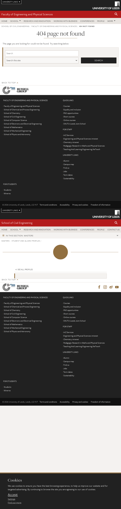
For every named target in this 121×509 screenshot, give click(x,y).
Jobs (65, 171)
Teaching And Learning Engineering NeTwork (81, 149)
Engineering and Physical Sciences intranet (80, 138)
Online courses (69, 120)
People (101, 21)
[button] (116, 14)
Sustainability (68, 178)
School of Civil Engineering (15, 26)
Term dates (68, 175)
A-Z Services (68, 135)
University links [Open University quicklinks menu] (10, 210)
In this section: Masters (19, 235)
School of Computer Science (15, 120)
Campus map (68, 164)
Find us (66, 167)
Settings (11, 499)
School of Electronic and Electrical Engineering (23, 123)
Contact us (113, 229)
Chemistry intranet (71, 142)
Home (4, 21)
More (110, 21)
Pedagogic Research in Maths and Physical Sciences (84, 145)
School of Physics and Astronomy (17, 134)
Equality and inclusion (72, 109)
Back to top (9, 82)
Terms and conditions (48, 204)
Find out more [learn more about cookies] (14, 502)
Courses (66, 106)
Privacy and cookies (80, 204)
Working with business (65, 21)
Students (7, 190)
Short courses (69, 116)
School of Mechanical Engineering (17, 130)
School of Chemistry (12, 113)
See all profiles (24, 269)
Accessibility (65, 204)
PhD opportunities (70, 113)
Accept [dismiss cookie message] (13, 494)
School (14, 21)
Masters (5, 241)
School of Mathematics (13, 127)
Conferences (87, 21)
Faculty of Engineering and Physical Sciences (27, 14)
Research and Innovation (37, 21)
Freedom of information (100, 204)
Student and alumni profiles (26, 241)
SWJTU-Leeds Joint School (74, 123)
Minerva (7, 193)
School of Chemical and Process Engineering (22, 109)
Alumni (66, 160)
